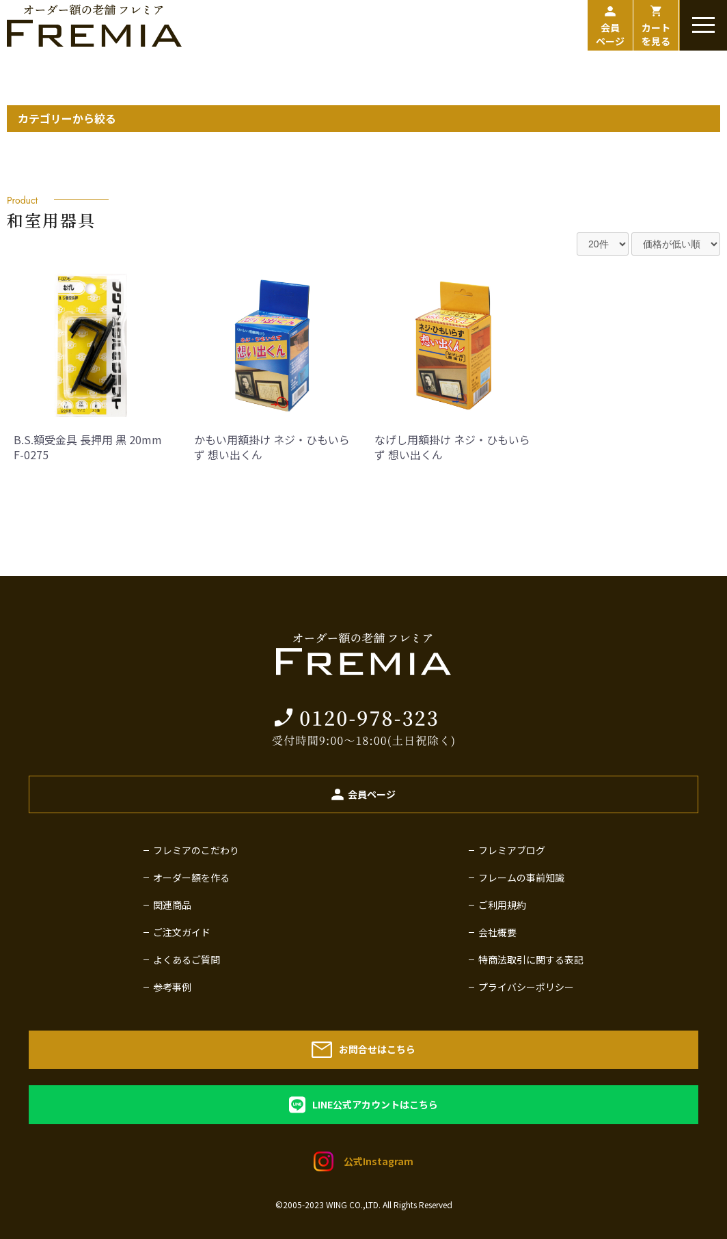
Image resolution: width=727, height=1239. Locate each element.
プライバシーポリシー (526, 987)
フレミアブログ (511, 850)
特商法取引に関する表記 (531, 959)
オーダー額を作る (191, 877)
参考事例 (172, 987)
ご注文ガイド (181, 932)
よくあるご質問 (186, 959)
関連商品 (172, 905)
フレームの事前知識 (521, 877)
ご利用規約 (502, 905)
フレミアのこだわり (196, 850)
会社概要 (497, 932)
